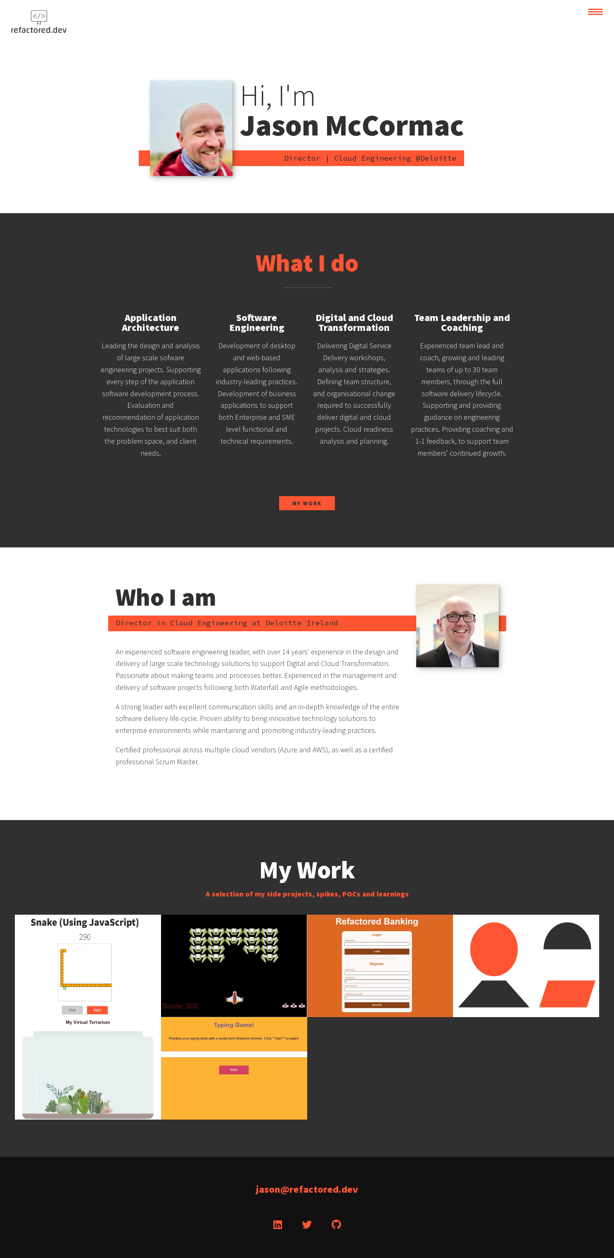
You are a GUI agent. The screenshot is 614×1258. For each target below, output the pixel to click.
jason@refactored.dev (307, 1189)
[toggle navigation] (595, 11)
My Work (307, 503)
